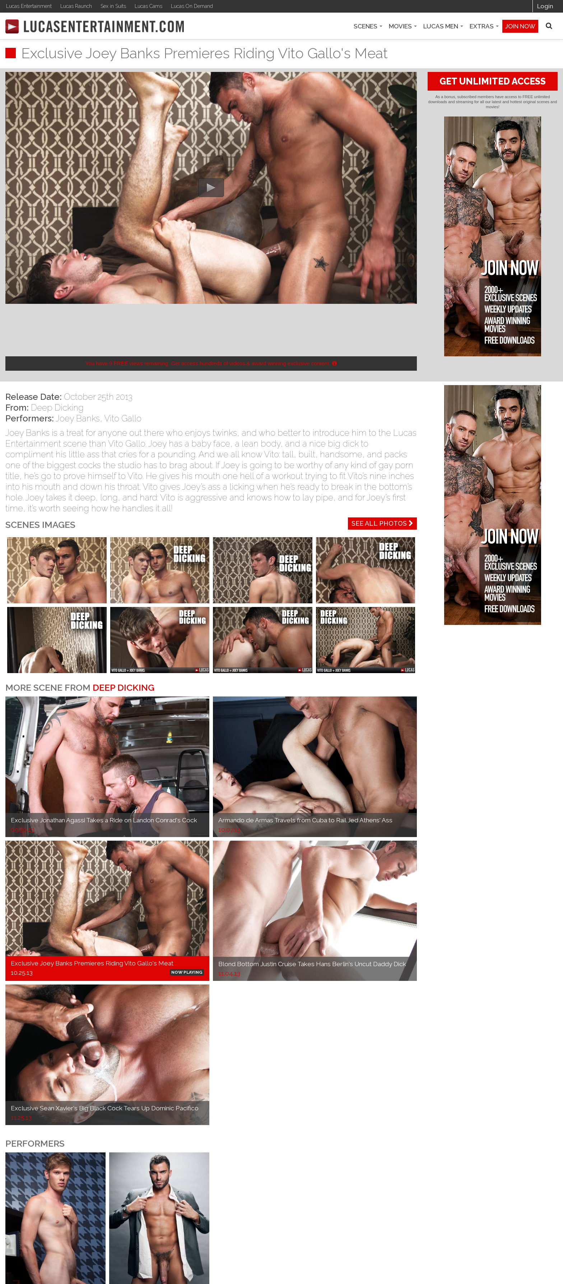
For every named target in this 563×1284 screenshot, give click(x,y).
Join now (520, 26)
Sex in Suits (113, 6)
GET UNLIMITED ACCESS (492, 81)
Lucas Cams (148, 6)
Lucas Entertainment (29, 6)
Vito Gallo (122, 418)
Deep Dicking (57, 407)
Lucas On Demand (192, 6)
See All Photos (382, 523)
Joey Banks (78, 418)
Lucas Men (443, 26)
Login (545, 6)
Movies (403, 26)
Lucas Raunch (76, 6)
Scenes (368, 26)
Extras (484, 26)
